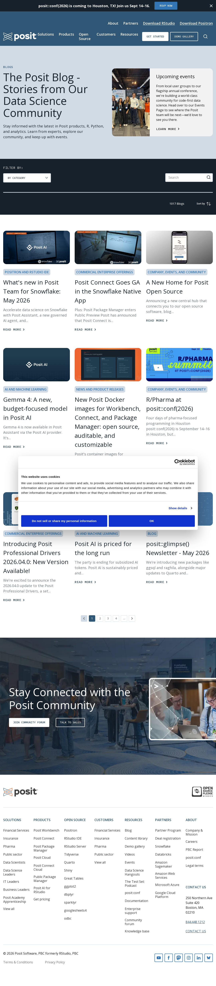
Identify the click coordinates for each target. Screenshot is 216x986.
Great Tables (73, 878)
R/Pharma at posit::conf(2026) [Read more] (169, 404)
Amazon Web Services (165, 876)
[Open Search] (205, 36)
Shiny (68, 870)
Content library (136, 838)
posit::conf (132, 893)
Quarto (69, 862)
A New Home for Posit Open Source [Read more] (177, 286)
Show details (178, 508)
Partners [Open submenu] (130, 23)
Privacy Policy (55, 962)
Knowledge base (137, 931)
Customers (103, 820)
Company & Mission (194, 832)
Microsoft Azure (167, 885)
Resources (133, 820)
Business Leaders (16, 890)
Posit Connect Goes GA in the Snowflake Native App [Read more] (108, 291)
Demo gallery (184, 36)
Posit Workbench (46, 830)
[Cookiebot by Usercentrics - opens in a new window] (177, 462)
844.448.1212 (195, 922)
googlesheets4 (75, 910)
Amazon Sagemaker (163, 864)
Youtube (159, 958)
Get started (155, 36)
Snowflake (162, 846)
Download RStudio (159, 23)
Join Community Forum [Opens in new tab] (29, 722)
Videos (130, 854)
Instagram (188, 958)
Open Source (75, 820)
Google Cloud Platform (165, 895)
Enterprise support (133, 911)
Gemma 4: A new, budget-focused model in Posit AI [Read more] (35, 408)
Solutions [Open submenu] (46, 34)
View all (8, 909)
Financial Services (16, 830)
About (191, 820)
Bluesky (208, 958)
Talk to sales (70, 722)
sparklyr (70, 902)
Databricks (163, 854)
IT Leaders (11, 882)
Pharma (9, 846)
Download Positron (196, 23)
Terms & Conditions (18, 962)
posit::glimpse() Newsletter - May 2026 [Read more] (177, 548)
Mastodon (178, 958)
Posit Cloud (42, 858)
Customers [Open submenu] (106, 34)
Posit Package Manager (44, 848)
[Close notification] (211, 5)
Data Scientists (14, 862)
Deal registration (168, 838)
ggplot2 (70, 886)
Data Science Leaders (12, 872)
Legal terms (194, 866)
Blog (128, 830)
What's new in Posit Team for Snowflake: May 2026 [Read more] (31, 291)
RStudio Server (75, 846)
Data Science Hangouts (134, 872)
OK (152, 520)
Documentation (136, 901)
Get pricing (42, 899)
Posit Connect (44, 838)
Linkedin (198, 958)
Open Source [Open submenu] (85, 36)
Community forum (133, 922)
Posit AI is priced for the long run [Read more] (103, 548)
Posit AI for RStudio (42, 890)
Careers (191, 842)
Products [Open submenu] (66, 34)
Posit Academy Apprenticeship (14, 900)
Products (42, 820)
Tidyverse (71, 854)
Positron (70, 830)
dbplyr (69, 894)
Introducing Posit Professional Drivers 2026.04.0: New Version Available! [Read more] (35, 557)
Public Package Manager (45, 879)
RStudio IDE (73, 838)
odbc (67, 918)
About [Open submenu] (113, 23)
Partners (163, 820)
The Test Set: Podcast (135, 884)
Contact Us (196, 887)
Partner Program (168, 830)
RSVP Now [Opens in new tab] (166, 5)
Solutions (12, 820)
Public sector (12, 854)
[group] (27, 177)
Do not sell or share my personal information (64, 520)
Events (130, 862)
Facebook (168, 958)
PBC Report (194, 850)
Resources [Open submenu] (129, 34)
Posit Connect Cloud (44, 868)
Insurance (10, 838)
